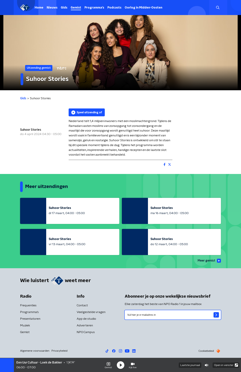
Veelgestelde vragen (91, 312)
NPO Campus (86, 332)
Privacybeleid (59, 350)
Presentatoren (30, 318)
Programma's (94, 7)
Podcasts (114, 7)
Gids (64, 7)
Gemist (76, 7)
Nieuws (52, 7)
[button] (108, 365)
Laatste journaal (190, 365)
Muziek (25, 325)
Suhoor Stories (30, 129)
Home (39, 7)
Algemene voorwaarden (34, 350)
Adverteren (85, 325)
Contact (82, 305)
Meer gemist (209, 261)
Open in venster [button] (226, 364)
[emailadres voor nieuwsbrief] (173, 315)
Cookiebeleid (206, 351)
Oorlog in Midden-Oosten (143, 7)
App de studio (86, 318)
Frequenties (28, 305)
